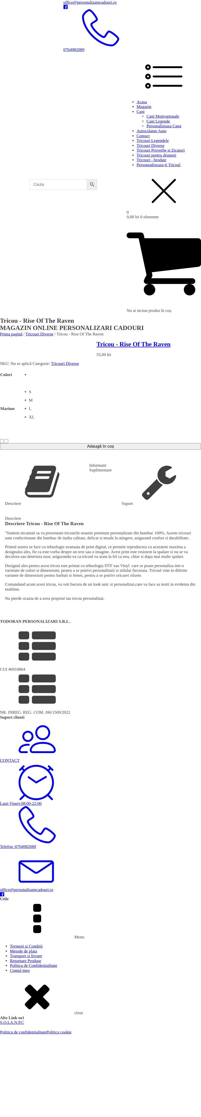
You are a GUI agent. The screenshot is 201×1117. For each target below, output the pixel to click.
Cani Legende (158, 121)
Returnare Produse (25, 960)
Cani (140, 111)
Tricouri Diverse (150, 145)
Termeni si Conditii (26, 946)
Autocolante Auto (151, 131)
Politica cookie (59, 1032)
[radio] (32, 375)
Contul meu (20, 970)
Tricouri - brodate (151, 160)
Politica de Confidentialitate (33, 965)
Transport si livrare (26, 956)
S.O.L (5, 1022)
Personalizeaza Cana (163, 126)
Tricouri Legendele (153, 140)
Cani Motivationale (162, 116)
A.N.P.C (17, 1022)
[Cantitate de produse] (4, 441)
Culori (6, 374)
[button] (100, 650)
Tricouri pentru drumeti (156, 155)
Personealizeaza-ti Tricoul (158, 165)
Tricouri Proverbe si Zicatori (161, 150)
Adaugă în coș (100, 446)
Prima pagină (11, 334)
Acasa (142, 102)
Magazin (144, 106)
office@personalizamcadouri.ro (90, 2)
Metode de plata (23, 951)
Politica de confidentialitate (23, 1032)
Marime (7, 408)
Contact (143, 136)
